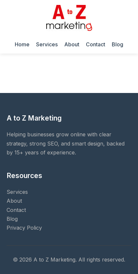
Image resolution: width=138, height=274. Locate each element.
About (71, 44)
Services (47, 44)
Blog (117, 44)
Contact (95, 44)
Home (22, 44)
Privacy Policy (24, 227)
